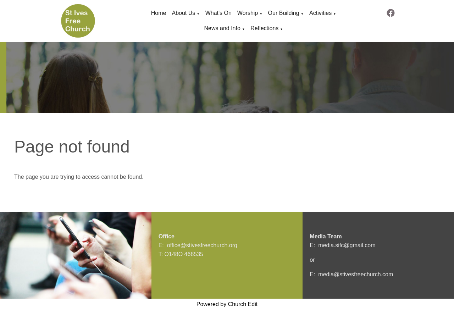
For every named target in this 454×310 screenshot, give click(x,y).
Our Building (283, 13)
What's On (218, 13)
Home (158, 13)
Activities (320, 13)
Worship (247, 13)
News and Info (222, 28)
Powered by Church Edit (227, 304)
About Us (183, 13)
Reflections (264, 28)
